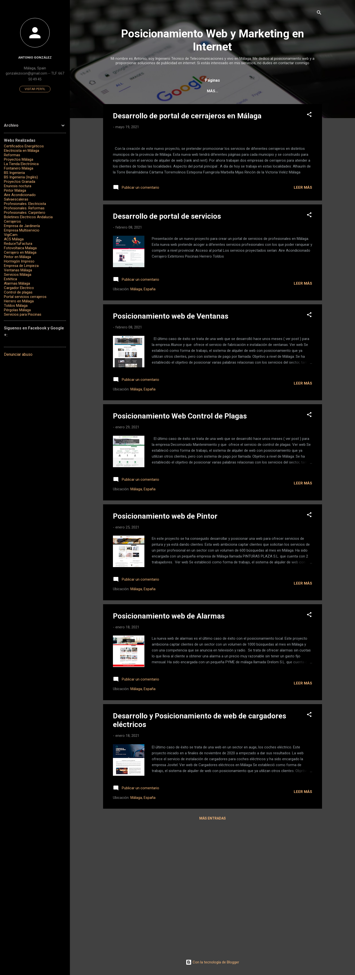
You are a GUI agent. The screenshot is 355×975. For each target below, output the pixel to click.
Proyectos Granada (19, 181)
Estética (10, 279)
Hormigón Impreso (19, 261)
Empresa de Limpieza (21, 265)
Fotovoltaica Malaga (20, 248)
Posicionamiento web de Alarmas (169, 743)
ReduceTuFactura (18, 243)
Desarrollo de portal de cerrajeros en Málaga (187, 116)
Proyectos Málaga (18, 159)
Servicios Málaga (17, 274)
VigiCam (10, 234)
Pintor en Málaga (17, 257)
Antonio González (35, 57)
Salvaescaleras (16, 199)
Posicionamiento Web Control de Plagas (180, 543)
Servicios (176, 91)
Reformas (12, 155)
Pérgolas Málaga (17, 310)
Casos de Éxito (210, 91)
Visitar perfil (35, 89)
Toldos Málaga (16, 305)
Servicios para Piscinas (22, 314)
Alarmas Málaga (17, 283)
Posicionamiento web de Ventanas (170, 443)
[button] (309, 116)
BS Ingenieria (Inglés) (21, 177)
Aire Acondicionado (20, 195)
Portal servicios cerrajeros (25, 296)
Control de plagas (18, 292)
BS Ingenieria (14, 172)
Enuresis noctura (17, 186)
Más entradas (212, 946)
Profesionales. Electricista (25, 203)
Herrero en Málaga (19, 301)
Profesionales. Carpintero (24, 212)
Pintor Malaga (15, 190)
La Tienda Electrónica (21, 164)
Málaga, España (142, 417)
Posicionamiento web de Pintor (165, 643)
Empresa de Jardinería (22, 226)
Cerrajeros (12, 221)
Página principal (140, 91)
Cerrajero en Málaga (20, 252)
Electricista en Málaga (21, 150)
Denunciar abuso (18, 354)
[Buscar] (319, 13)
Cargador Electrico (19, 288)
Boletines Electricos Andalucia (28, 217)
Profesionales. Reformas (24, 208)
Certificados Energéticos (24, 146)
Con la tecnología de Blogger (212, 962)
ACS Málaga (14, 239)
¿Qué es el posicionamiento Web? (268, 91)
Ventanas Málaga (18, 270)
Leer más (303, 315)
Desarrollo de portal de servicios (167, 343)
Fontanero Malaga (18, 168)
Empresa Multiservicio (21, 230)
